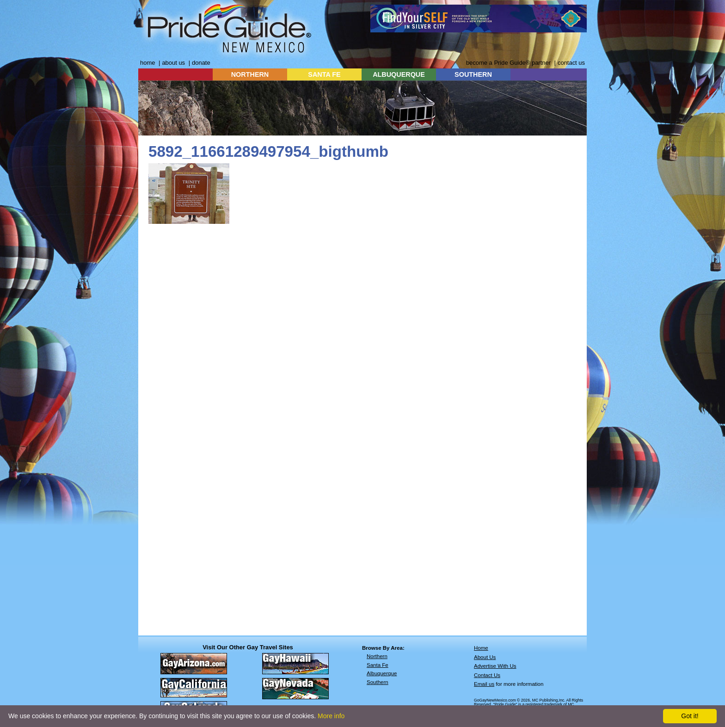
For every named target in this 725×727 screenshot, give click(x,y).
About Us (485, 657)
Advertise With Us (495, 666)
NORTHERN (250, 74)
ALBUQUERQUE (399, 74)
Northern (377, 656)
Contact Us (487, 675)
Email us (484, 684)
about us (173, 62)
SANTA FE (324, 74)
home (147, 62)
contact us (571, 62)
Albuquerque (382, 673)
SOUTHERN (473, 74)
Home (481, 648)
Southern (377, 682)
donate (201, 62)
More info (331, 716)
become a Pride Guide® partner (508, 62)
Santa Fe (377, 665)
